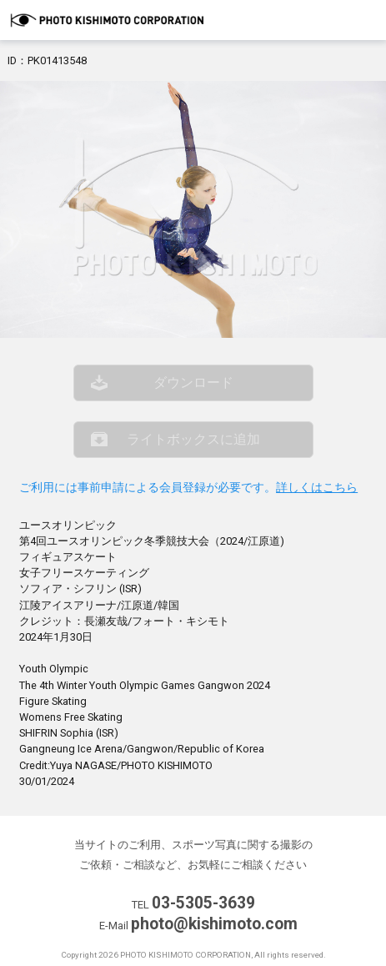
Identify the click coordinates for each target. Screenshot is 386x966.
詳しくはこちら (317, 487)
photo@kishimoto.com (214, 923)
